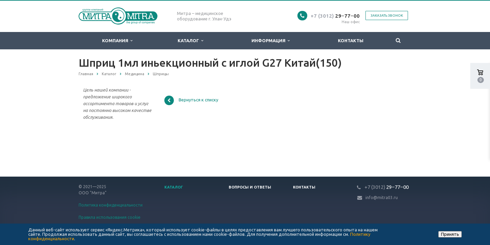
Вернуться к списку (191, 100)
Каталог (190, 40)
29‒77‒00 (335, 16)
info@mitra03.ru (381, 197)
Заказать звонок (387, 15)
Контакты (350, 40)
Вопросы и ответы (250, 187)
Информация (270, 40)
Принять (450, 234)
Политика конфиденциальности (111, 205)
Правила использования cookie (110, 217)
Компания (117, 40)
